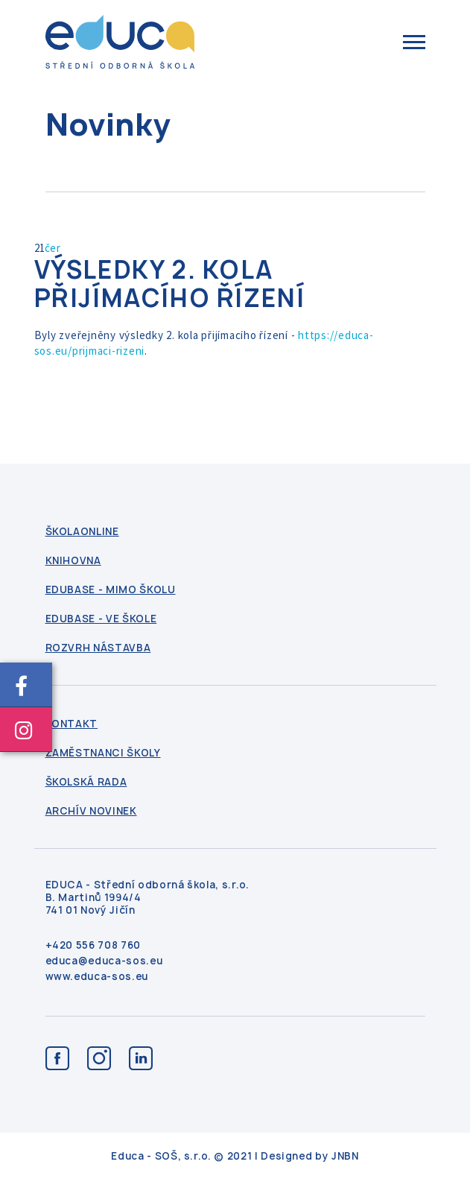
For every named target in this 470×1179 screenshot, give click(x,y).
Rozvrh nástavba (98, 648)
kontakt (71, 724)
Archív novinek (91, 811)
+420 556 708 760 (93, 945)
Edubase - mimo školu (110, 590)
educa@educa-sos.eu (104, 961)
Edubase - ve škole (101, 619)
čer (53, 248)
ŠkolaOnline (82, 531)
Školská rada (86, 782)
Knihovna (73, 560)
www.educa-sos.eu (96, 976)
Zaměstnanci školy (103, 753)
